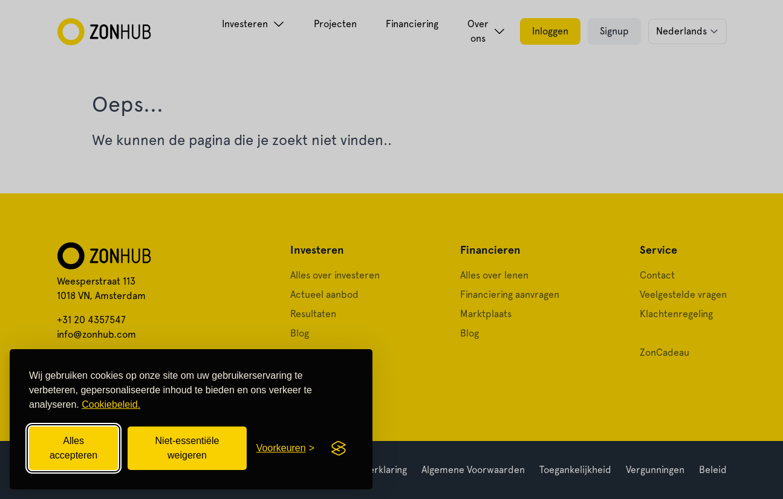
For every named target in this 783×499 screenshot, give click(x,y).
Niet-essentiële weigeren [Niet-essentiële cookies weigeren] (187, 448)
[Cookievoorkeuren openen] (285, 448)
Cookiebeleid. (111, 404)
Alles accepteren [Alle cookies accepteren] (73, 448)
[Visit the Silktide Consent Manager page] (338, 448)
